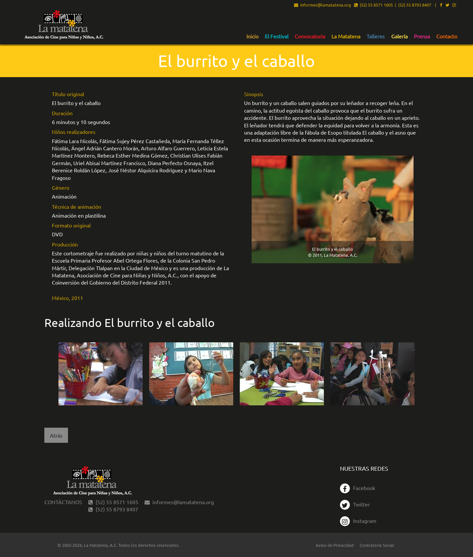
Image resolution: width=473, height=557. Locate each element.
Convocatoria (310, 36)
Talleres (376, 36)
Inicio (252, 36)
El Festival (276, 36)
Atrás (56, 435)
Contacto (446, 36)
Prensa (422, 36)
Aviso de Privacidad (335, 545)
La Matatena (345, 36)
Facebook (357, 487)
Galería (399, 36)
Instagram (358, 520)
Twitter (355, 504)
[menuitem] (252, 36)
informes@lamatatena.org (322, 5)
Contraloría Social (377, 545)
